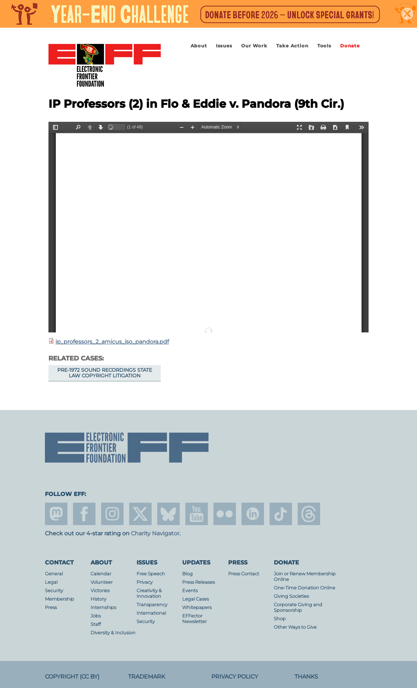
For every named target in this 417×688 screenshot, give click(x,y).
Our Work (254, 45)
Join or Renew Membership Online (305, 576)
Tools (324, 45)
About (199, 45)
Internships (103, 607)
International (151, 613)
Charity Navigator (155, 533)
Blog (187, 573)
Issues (224, 45)
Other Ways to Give (295, 627)
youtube (196, 514)
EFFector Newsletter (194, 618)
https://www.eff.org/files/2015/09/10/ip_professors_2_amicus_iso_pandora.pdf (208, 227)
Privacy (145, 582)
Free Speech (151, 573)
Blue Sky (168, 514)
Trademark (146, 676)
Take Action (292, 45)
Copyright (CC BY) (72, 676)
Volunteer (102, 582)
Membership (59, 599)
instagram (112, 514)
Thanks (306, 676)
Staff (96, 624)
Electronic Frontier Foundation (104, 65)
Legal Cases (195, 599)
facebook (84, 514)
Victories (100, 590)
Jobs (96, 615)
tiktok (281, 514)
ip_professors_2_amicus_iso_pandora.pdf (112, 341)
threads (309, 514)
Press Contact (243, 573)
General (54, 573)
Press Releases (198, 582)
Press (51, 607)
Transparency (152, 604)
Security (54, 590)
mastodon (56, 514)
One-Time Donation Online (304, 587)
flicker (224, 514)
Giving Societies (291, 596)
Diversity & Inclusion (113, 632)
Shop (280, 618)
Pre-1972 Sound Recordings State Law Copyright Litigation (104, 373)
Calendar (101, 573)
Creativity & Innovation (149, 593)
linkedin (252, 514)
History (98, 599)
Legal (51, 582)
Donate (350, 45)
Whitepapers (197, 607)
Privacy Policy (234, 676)
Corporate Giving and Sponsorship (298, 607)
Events (190, 590)
